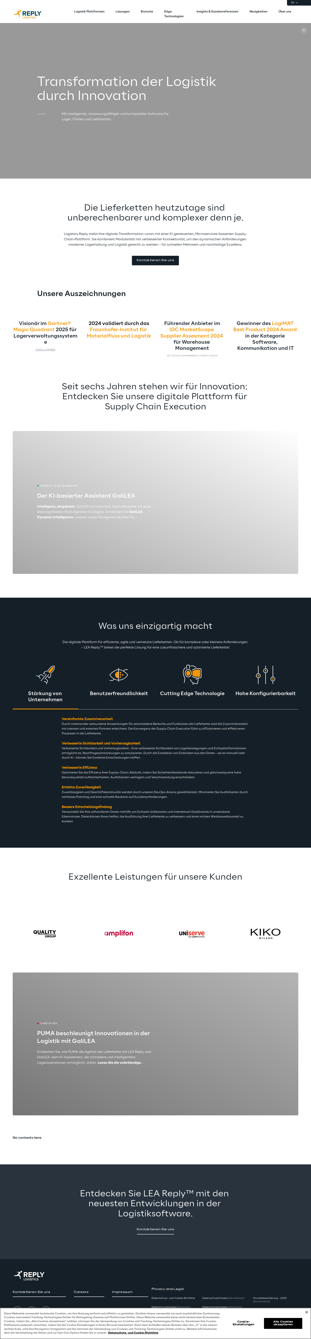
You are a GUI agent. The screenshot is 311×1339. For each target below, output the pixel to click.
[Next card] (286, 934)
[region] (155, 1323)
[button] (155, 260)
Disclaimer (45, 350)
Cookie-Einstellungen (243, 1323)
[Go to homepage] (31, 14)
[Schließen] (306, 1312)
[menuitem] (89, 12)
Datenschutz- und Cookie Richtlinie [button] (173, 1298)
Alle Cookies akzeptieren (283, 1323)
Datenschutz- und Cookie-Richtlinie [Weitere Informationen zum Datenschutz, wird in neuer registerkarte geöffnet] (133, 1332)
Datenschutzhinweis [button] (171, 1307)
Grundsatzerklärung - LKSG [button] (270, 1300)
